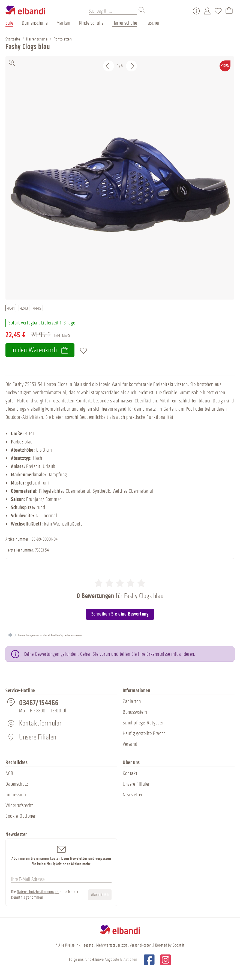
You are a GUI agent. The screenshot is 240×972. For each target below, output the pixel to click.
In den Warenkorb (40, 350)
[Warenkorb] (229, 10)
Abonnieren (100, 894)
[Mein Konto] (207, 10)
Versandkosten (141, 945)
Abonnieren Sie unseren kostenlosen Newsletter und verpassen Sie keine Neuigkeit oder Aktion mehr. (61, 855)
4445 (37, 308)
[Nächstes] (131, 65)
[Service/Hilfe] (196, 10)
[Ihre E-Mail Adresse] (61, 879)
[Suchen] (142, 10)
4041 (10, 308)
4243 (24, 308)
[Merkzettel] (218, 10)
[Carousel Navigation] (120, 65)
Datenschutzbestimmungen (38, 892)
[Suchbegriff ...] (113, 10)
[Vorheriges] (108, 65)
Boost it (178, 945)
